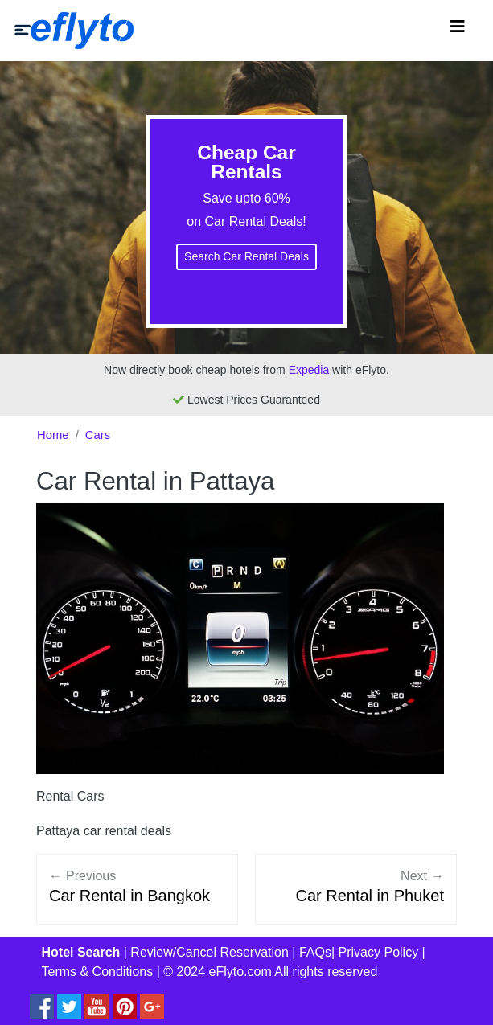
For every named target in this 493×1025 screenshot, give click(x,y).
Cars (97, 434)
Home (53, 434)
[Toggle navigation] (457, 30)
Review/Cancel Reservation (209, 952)
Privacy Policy (379, 952)
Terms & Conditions (98, 971)
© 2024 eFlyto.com (217, 971)
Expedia (309, 369)
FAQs (315, 952)
